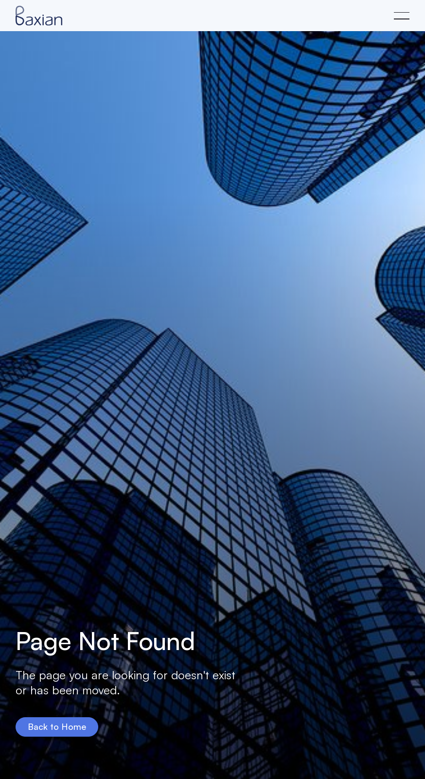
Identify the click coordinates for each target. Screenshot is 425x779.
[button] (401, 15)
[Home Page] (39, 15)
